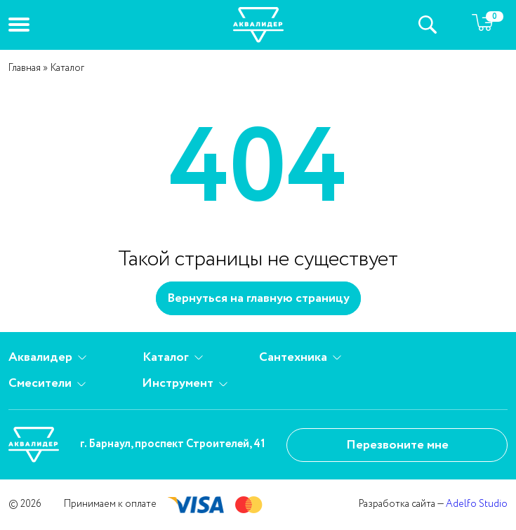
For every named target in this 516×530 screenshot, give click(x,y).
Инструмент (184, 383)
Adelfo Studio (477, 504)
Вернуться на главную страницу (258, 298)
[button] (18, 25)
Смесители (47, 383)
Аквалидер (47, 357)
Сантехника (300, 357)
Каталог (173, 357)
